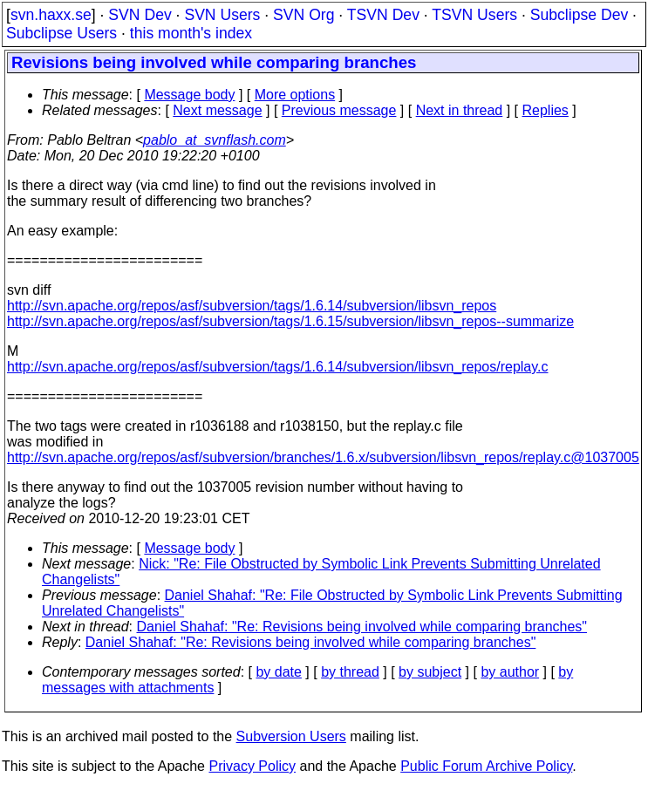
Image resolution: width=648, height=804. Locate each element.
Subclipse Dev (579, 15)
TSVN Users (474, 15)
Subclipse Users (61, 33)
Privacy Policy (252, 766)
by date (278, 671)
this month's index (191, 33)
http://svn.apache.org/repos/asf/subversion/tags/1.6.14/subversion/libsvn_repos (251, 305)
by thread (350, 671)
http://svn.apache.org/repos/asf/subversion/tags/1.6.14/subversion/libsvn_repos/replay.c (278, 366)
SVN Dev (139, 15)
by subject (430, 671)
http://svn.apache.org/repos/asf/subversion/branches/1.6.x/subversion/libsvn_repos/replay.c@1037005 (323, 457)
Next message (217, 110)
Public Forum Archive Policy (486, 766)
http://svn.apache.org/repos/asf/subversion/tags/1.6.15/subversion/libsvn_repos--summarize (290, 321)
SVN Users (222, 15)
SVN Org (303, 15)
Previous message (339, 110)
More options (295, 94)
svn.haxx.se (51, 15)
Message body (189, 94)
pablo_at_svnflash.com (214, 140)
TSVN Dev (383, 15)
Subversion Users (291, 736)
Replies (545, 110)
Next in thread (459, 110)
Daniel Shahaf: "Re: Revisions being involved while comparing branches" (362, 626)
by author (510, 671)
